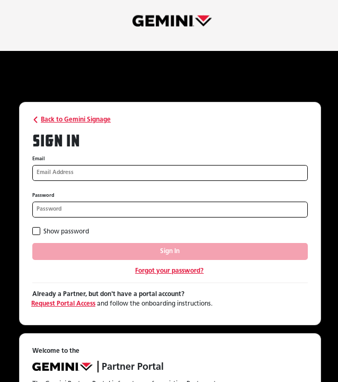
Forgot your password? (169, 271)
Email (38, 159)
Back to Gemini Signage (71, 120)
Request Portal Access (63, 304)
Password (43, 195)
